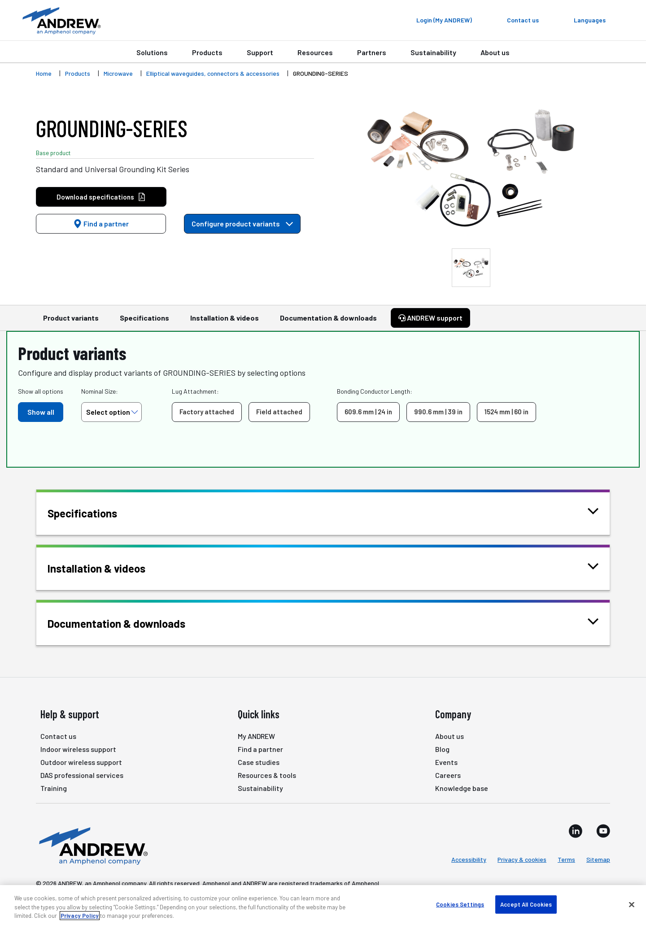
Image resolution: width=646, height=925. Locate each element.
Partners (371, 52)
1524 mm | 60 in (506, 412)
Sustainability (433, 52)
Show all (40, 412)
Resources (315, 52)
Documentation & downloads (328, 321)
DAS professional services (81, 775)
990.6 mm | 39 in (438, 412)
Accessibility (468, 859)
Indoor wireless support (78, 749)
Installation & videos (224, 321)
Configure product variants (242, 223)
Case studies (258, 762)
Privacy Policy (80, 915)
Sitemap (598, 859)
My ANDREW (256, 736)
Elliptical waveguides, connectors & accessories (212, 73)
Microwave (118, 73)
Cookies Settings (460, 904)
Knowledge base (461, 788)
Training (53, 788)
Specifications (144, 321)
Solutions (152, 52)
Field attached (279, 412)
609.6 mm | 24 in (368, 412)
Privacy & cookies (522, 859)
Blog (442, 749)
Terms (566, 859)
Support (260, 52)
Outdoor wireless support (81, 762)
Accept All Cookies (526, 904)
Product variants (71, 321)
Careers (448, 775)
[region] (323, 905)
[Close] (632, 904)
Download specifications (101, 197)
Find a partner (101, 223)
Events (446, 762)
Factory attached (206, 412)
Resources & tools (267, 775)
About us (495, 52)
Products (207, 52)
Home (44, 73)
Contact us (58, 736)
